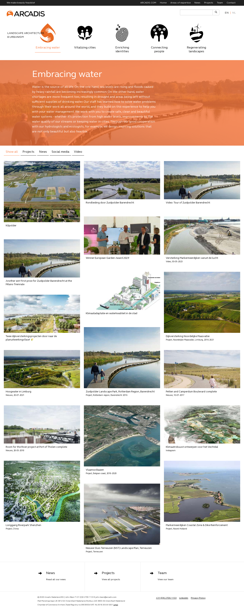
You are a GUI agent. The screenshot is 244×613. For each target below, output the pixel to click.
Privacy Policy (198, 598)
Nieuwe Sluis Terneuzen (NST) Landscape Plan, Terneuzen (119, 550)
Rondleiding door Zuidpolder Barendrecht (110, 203)
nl (234, 12)
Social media (60, 151)
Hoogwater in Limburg (18, 393)
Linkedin (183, 598)
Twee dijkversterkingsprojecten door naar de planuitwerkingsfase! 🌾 (31, 338)
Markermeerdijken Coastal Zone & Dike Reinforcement (197, 527)
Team (220, 3)
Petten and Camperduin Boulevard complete (191, 393)
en (227, 12)
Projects (208, 3)
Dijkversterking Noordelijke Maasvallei (190, 338)
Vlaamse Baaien (101, 472)
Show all (12, 151)
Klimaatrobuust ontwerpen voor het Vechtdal (192, 449)
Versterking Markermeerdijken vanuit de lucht (192, 260)
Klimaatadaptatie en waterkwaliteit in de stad (111, 313)
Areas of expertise (180, 3)
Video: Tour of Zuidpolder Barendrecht (188, 203)
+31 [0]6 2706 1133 (166, 598)
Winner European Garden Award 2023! (107, 258)
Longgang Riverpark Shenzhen (23, 527)
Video (78, 151)
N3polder (11, 225)
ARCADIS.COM (148, 3)
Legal (115, 605)
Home (163, 3)
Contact (231, 3)
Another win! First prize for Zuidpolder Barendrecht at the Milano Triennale (39, 283)
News (197, 3)
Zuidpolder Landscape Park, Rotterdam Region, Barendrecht (120, 393)
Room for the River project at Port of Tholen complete (36, 449)
